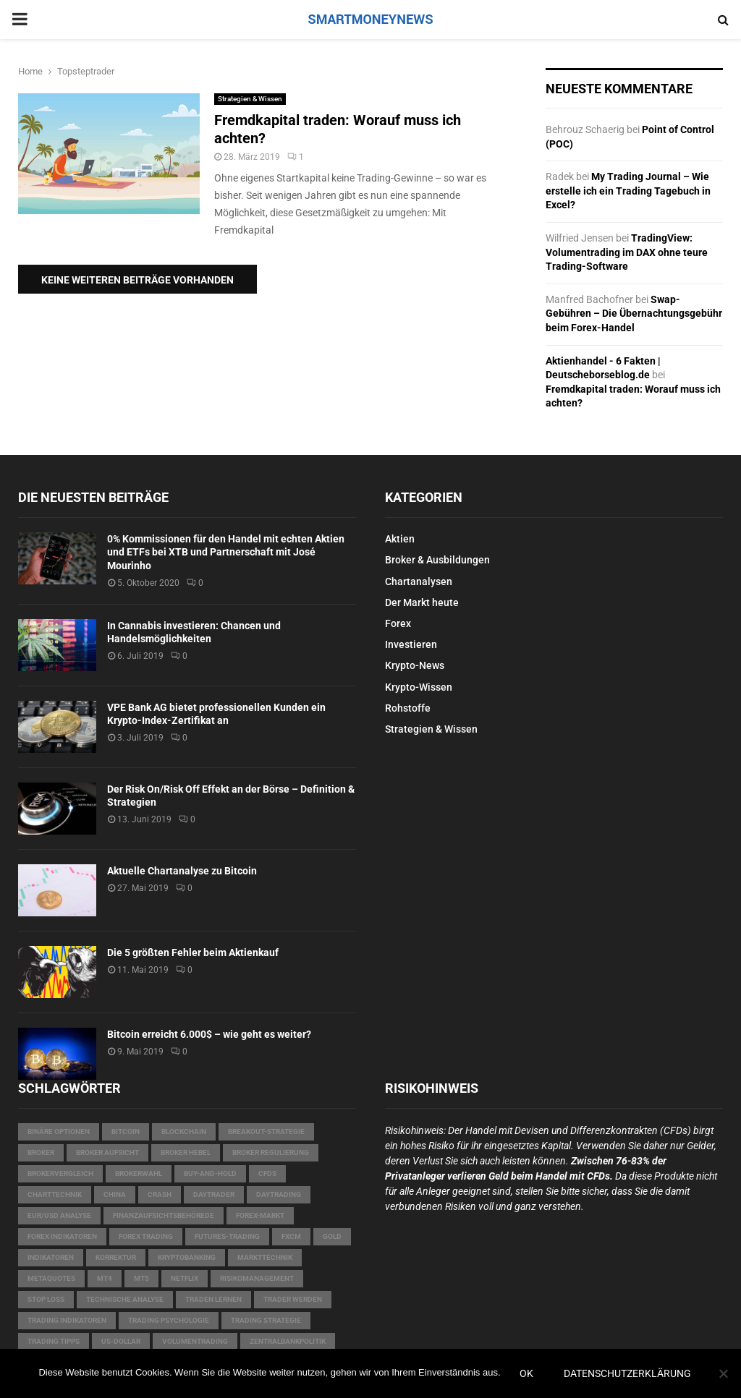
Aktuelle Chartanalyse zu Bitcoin (182, 871)
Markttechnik (264, 1257)
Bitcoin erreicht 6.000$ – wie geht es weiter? (209, 1034)
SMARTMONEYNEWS (370, 19)
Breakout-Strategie (266, 1131)
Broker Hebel (186, 1152)
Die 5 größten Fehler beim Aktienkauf (193, 952)
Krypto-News (414, 665)
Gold (332, 1236)
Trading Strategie (266, 1320)
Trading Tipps (53, 1341)
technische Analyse (125, 1299)
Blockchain (183, 1131)
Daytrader (213, 1194)
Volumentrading (195, 1341)
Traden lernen (213, 1299)
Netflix (184, 1278)
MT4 (104, 1278)
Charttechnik (54, 1194)
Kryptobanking (187, 1257)
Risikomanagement (257, 1278)
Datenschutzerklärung (627, 1373)
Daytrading (278, 1194)
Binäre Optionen (58, 1131)
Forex (398, 623)
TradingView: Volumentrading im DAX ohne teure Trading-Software (627, 252)
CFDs (267, 1173)
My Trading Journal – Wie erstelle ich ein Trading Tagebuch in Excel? (628, 190)
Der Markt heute (422, 602)
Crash (160, 1194)
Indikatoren (50, 1257)
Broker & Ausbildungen (437, 560)
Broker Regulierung (270, 1152)
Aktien (400, 539)
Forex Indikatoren (62, 1236)
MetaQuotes (51, 1278)
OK (526, 1373)
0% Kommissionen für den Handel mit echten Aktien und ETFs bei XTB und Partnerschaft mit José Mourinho (225, 552)
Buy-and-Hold (210, 1173)
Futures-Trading (227, 1236)
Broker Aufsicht (107, 1152)
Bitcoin (125, 1131)
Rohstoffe (408, 708)
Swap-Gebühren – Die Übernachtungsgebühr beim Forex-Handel (634, 313)
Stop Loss (45, 1299)
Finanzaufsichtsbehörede (163, 1215)
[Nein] (723, 1373)
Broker (40, 1152)
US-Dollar (120, 1341)
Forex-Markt (260, 1215)
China (114, 1194)
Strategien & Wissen (250, 99)
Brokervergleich (60, 1173)
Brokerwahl (138, 1173)
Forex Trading (146, 1236)
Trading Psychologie (168, 1320)
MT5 (141, 1278)
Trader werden (292, 1299)
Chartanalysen (418, 581)
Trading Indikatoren (66, 1320)
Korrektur (116, 1257)
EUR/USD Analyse (59, 1215)
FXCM (291, 1236)
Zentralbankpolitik (288, 1341)
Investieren (411, 644)
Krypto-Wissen (418, 687)
